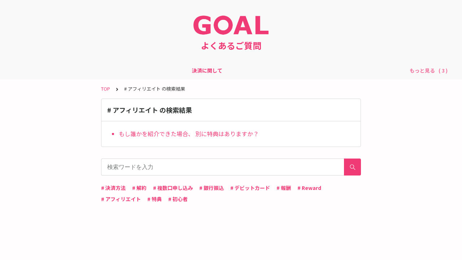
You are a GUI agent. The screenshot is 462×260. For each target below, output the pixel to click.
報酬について (258, 70)
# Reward (309, 187)
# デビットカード (250, 187)
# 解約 (139, 187)
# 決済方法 (113, 187)
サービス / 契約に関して (206, 70)
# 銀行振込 (211, 187)
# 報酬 (283, 187)
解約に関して (299, 70)
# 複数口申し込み (173, 187)
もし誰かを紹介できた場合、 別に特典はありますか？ (189, 133)
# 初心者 (178, 199)
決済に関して (153, 70)
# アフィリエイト (121, 199)
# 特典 (154, 199)
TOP (105, 88)
